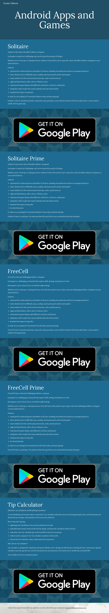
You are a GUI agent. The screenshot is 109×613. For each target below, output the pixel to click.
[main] (54, 20)
